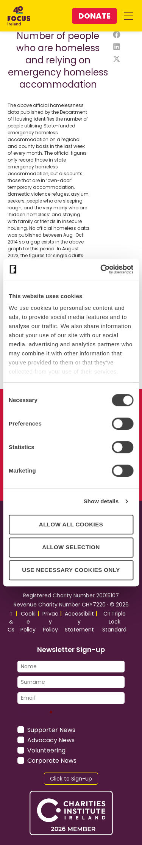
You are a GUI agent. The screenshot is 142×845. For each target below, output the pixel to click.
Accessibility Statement (79, 621)
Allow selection (71, 547)
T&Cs (11, 621)
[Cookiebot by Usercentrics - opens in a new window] (101, 269)
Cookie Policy (28, 621)
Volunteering (46, 750)
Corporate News (51, 760)
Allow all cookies (71, 524)
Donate (94, 16)
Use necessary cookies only (71, 570)
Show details (101, 501)
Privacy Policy (50, 621)
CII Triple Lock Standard (114, 621)
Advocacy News (51, 740)
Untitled (35, 713)
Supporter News (51, 730)
